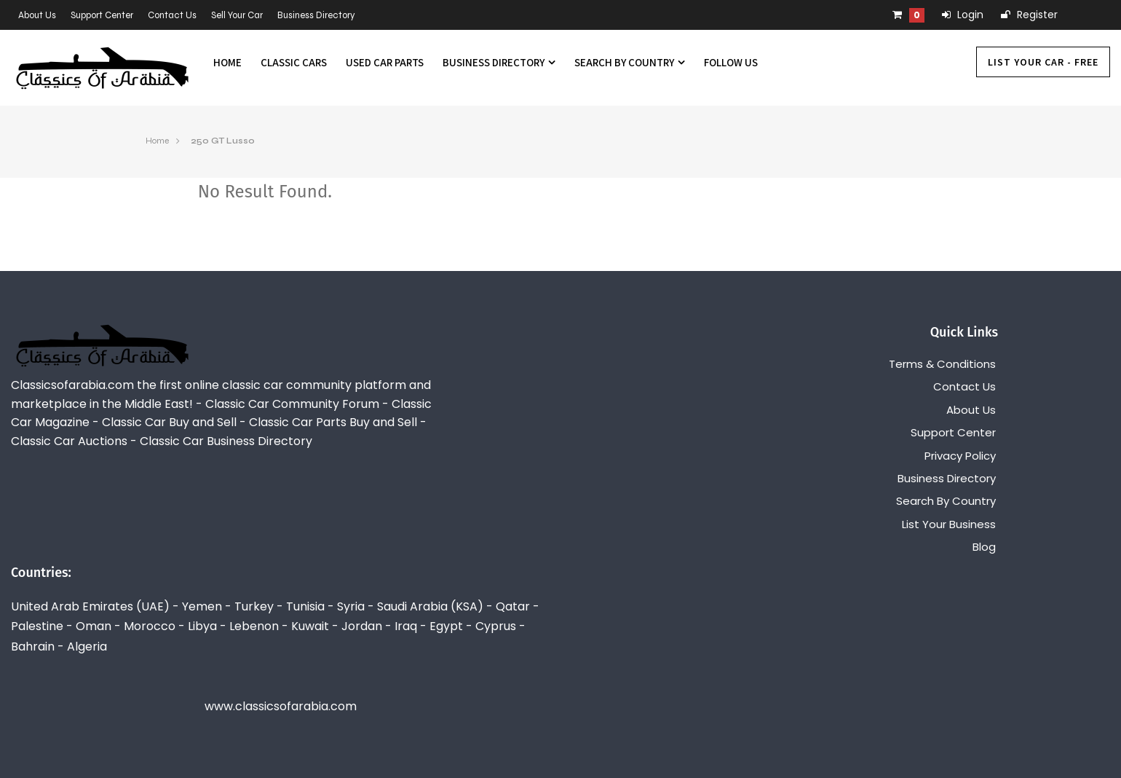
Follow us (731, 62)
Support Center (102, 15)
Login (962, 14)
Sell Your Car (237, 15)
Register (1029, 14)
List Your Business (949, 524)
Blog (984, 546)
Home (227, 62)
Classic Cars (294, 62)
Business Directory (316, 15)
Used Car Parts (385, 62)
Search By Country (629, 62)
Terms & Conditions (942, 364)
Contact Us (172, 15)
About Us (37, 15)
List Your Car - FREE (1043, 61)
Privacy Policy (960, 455)
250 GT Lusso (223, 140)
